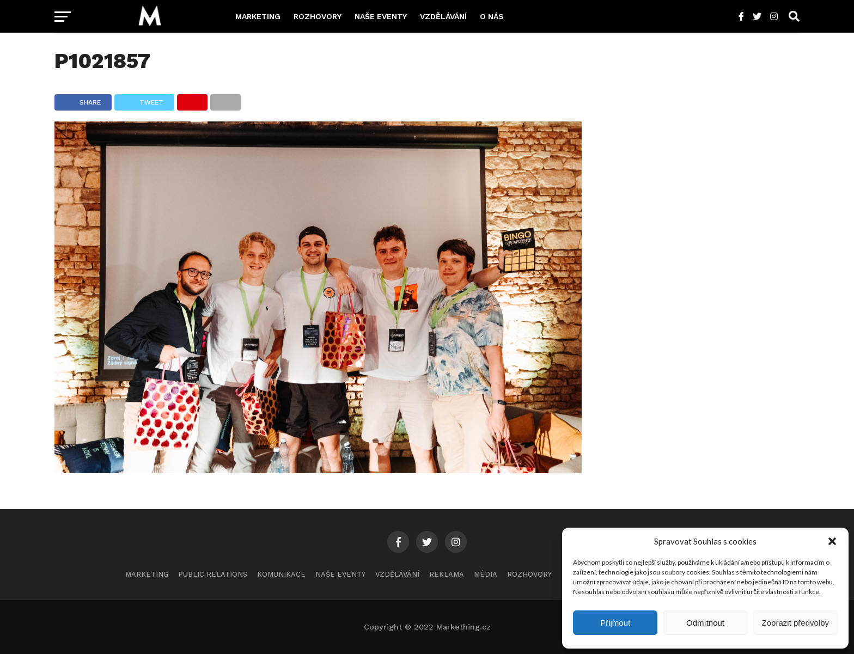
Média (485, 574)
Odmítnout (705, 622)
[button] (832, 541)
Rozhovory (317, 16)
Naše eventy (381, 16)
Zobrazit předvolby (795, 622)
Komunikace (281, 574)
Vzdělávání (443, 16)
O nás (492, 16)
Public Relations (212, 574)
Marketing (257, 16)
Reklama (446, 574)
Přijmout (615, 622)
